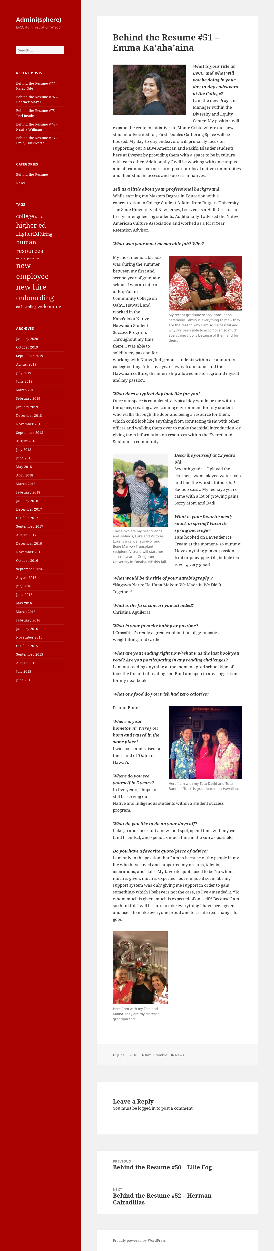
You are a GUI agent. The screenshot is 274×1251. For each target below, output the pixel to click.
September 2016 (29, 569)
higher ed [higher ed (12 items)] (31, 225)
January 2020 (27, 338)
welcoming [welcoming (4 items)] (49, 306)
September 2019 (29, 355)
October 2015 (27, 645)
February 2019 (28, 398)
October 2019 (27, 347)
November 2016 (29, 552)
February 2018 (28, 492)
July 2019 (23, 372)
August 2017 (26, 535)
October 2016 (27, 560)
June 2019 (24, 381)
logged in (147, 1108)
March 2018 (26, 483)
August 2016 (26, 577)
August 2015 (26, 662)
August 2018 (26, 441)
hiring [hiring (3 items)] (46, 234)
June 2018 (24, 458)
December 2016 (29, 543)
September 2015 (29, 654)
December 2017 (29, 509)
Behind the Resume (32, 174)
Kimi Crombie (156, 1055)
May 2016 (24, 603)
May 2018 (24, 466)
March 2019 (26, 390)
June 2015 (24, 680)
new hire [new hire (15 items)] (31, 287)
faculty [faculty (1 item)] (39, 217)
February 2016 (28, 620)
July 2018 (23, 449)
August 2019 (26, 364)
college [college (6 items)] (25, 216)
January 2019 (27, 407)
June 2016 (24, 594)
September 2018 (29, 432)
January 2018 (27, 500)
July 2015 (23, 671)
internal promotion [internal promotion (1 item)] (28, 258)
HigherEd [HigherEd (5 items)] (27, 233)
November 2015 (29, 637)
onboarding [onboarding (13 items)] (35, 297)
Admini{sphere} (38, 19)
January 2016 (27, 628)
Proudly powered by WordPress (139, 1240)
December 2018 (29, 415)
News (20, 183)
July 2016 (23, 586)
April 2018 (24, 475)
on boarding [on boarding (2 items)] (26, 306)
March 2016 (26, 611)
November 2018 (29, 424)
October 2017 (27, 517)
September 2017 (29, 526)
